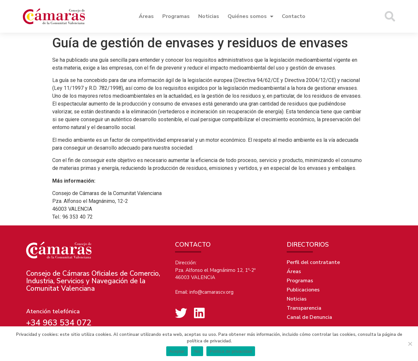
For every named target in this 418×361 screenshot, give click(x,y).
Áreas (146, 16)
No (197, 351)
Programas (176, 16)
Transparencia (304, 308)
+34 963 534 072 (58, 322)
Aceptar (177, 351)
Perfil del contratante (313, 262)
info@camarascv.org (211, 292)
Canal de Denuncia (309, 317)
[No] (410, 343)
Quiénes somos (250, 16)
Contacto (293, 16)
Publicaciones (303, 290)
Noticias (208, 16)
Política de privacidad (231, 351)
